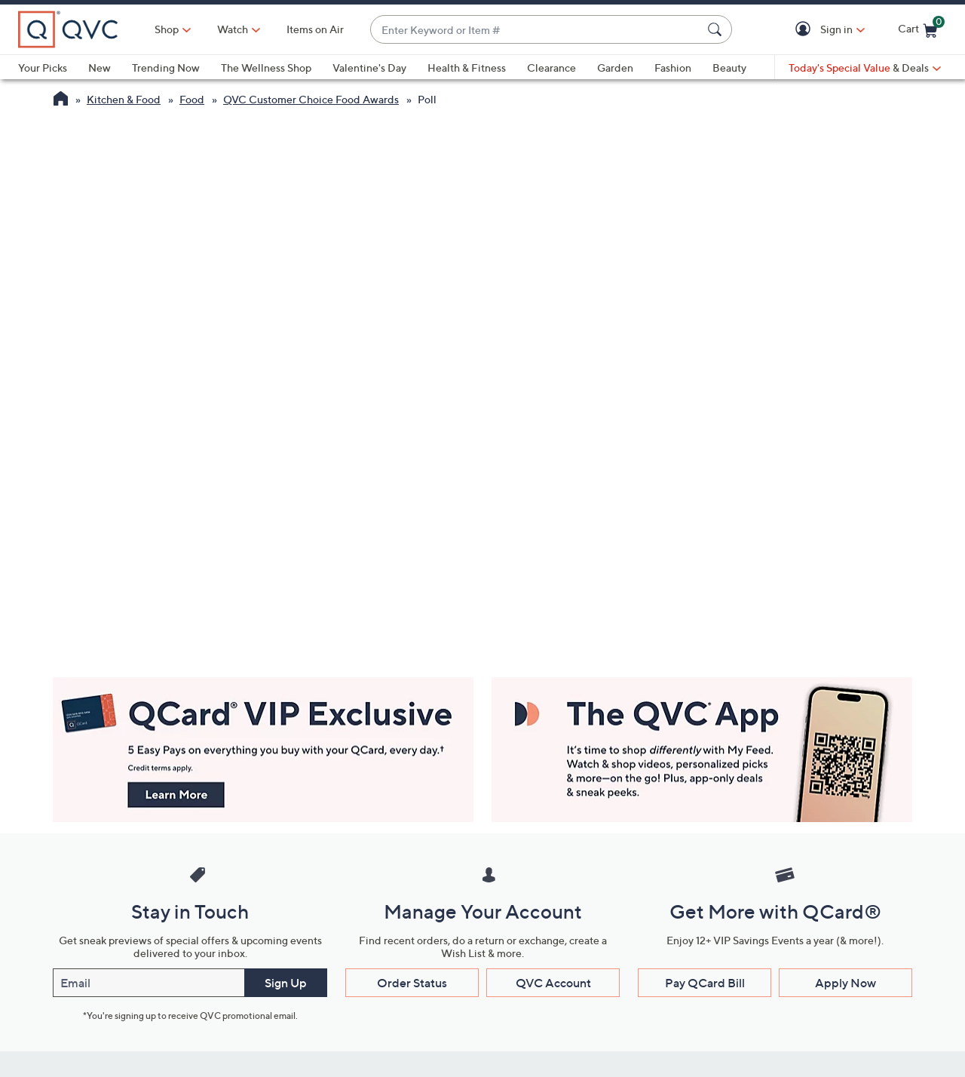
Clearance (551, 67)
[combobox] (536, 30)
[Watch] (233, 29)
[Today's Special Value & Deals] (864, 68)
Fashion (672, 67)
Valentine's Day (369, 67)
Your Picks (42, 67)
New (99, 67)
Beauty (729, 67)
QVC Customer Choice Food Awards (311, 99)
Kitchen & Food (124, 99)
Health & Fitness (466, 67)
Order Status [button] (412, 982)
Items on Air (315, 29)
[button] (806, 29)
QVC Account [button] (553, 982)
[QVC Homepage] (61, 100)
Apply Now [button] (845, 982)
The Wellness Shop (266, 67)
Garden (615, 67)
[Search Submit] (717, 29)
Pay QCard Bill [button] (705, 982)
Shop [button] (167, 29)
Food (191, 99)
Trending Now (166, 67)
